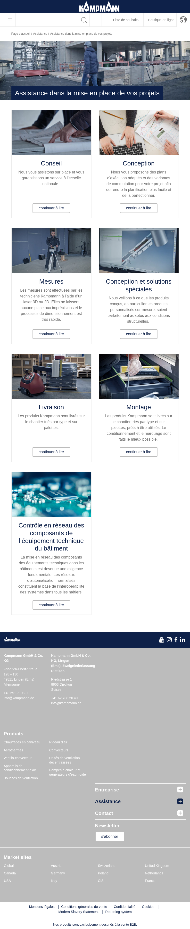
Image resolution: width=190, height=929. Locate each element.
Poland (103, 873)
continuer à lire (51, 208)
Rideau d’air (58, 742)
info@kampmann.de (19, 698)
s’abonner (110, 836)
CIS (101, 881)
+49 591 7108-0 (15, 693)
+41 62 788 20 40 (64, 698)
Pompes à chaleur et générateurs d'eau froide (67, 772)
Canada (10, 873)
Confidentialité (124, 907)
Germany (58, 873)
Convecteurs (58, 750)
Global (9, 866)
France (150, 881)
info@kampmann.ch (66, 703)
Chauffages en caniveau (22, 742)
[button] (183, 19)
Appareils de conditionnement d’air (20, 768)
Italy (54, 881)
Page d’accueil (20, 33)
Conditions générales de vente (84, 907)
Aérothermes (13, 750)
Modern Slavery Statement (78, 912)
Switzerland (107, 866)
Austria (56, 866)
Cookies (148, 907)
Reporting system (118, 912)
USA (7, 881)
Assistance (40, 33)
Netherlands (154, 873)
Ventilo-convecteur (18, 758)
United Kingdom (157, 866)
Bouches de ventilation (21, 778)
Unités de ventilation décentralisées (64, 760)
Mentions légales (42, 907)
